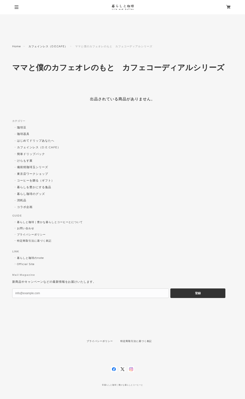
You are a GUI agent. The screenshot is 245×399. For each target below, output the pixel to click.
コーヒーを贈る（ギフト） (35, 180)
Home (16, 46)
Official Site (25, 264)
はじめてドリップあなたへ (35, 140)
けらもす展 (25, 160)
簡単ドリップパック (31, 154)
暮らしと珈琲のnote (30, 258)
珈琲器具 (23, 134)
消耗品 (21, 200)
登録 (198, 293)
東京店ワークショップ (32, 174)
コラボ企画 (25, 207)
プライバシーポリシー (31, 234)
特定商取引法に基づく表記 (34, 240)
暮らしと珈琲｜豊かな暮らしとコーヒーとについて (50, 222)
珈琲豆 (21, 127)
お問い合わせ (25, 228)
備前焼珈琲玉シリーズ (32, 167)
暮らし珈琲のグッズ (31, 194)
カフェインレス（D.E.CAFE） (47, 46)
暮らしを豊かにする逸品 (34, 187)
